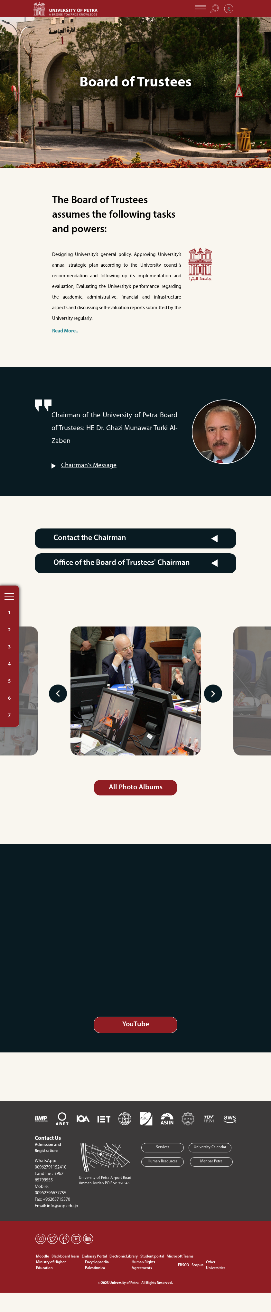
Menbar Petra (211, 1161)
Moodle (42, 1256)
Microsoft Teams (180, 1256)
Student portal (152, 1256)
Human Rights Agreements (143, 1265)
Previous (58, 694)
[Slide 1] (135, 140)
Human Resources (162, 1161)
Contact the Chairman (89, 538)
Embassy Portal (94, 1256)
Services (162, 1147)
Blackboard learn (65, 1256)
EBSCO (183, 1265)
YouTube (135, 1024)
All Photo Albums (136, 787)
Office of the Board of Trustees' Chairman (121, 563)
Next (212, 694)
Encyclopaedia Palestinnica (97, 1265)
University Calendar (210, 1147)
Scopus (197, 1265)
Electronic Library (123, 1256)
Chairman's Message (89, 465)
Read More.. (65, 331)
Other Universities (215, 1265)
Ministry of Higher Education (51, 1265)
